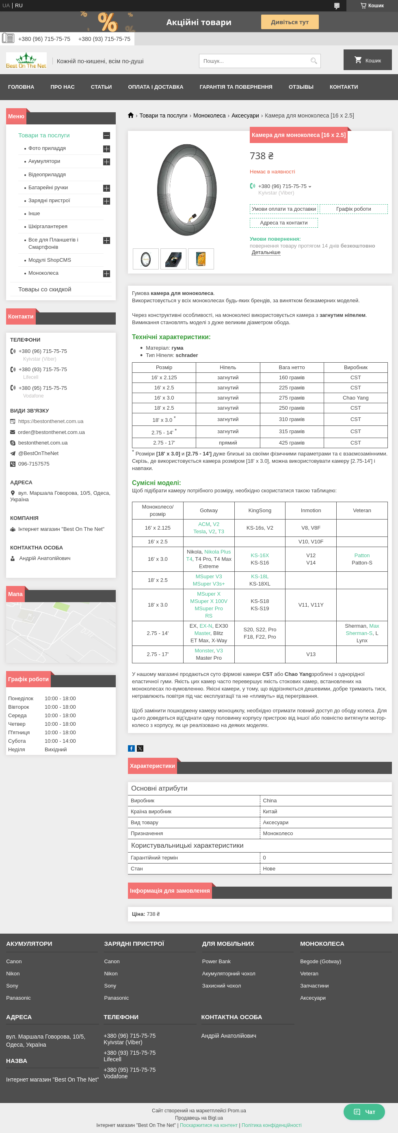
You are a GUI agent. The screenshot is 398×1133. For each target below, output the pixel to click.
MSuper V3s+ (209, 584)
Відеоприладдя (47, 174)
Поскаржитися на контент (209, 1125)
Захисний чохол (221, 986)
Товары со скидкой (44, 289)
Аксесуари (245, 115)
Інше (34, 213)
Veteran (309, 974)
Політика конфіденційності (272, 1125)
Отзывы (301, 87)
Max (374, 626)
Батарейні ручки (48, 187)
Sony (12, 986)
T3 (221, 531)
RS (208, 616)
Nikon (12, 974)
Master (202, 633)
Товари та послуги (163, 115)
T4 (189, 559)
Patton (362, 555)
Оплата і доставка (155, 87)
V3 (219, 651)
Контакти (344, 87)
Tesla (199, 531)
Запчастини (314, 986)
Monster (204, 651)
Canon (14, 961)
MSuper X (209, 594)
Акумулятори (44, 161)
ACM (204, 524)
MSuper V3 (209, 576)
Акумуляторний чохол (228, 974)
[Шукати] (314, 61)
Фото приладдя (47, 148)
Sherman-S (359, 633)
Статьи (101, 87)
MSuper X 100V (208, 601)
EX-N (205, 626)
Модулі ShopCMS (49, 260)
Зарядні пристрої (49, 200)
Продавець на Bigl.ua (199, 1118)
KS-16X (260, 555)
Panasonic (18, 998)
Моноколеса (209, 115)
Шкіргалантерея (47, 226)
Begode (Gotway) (320, 961)
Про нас (62, 87)
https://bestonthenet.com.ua (50, 421)
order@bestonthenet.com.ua (51, 432)
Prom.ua (237, 1111)
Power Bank (216, 961)
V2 (216, 524)
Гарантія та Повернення (236, 87)
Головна (21, 87)
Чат (364, 1112)
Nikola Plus (217, 552)
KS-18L (259, 576)
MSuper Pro (209, 608)
